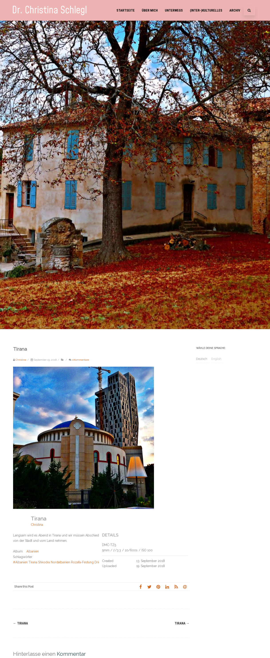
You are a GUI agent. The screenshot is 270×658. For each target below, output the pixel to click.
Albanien (32, 551)
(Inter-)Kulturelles (206, 10)
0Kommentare (80, 359)
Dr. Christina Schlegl (49, 10)
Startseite (125, 10)
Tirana (20, 623)
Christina (37, 524)
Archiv (234, 10)
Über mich (150, 10)
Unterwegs (174, 10)
